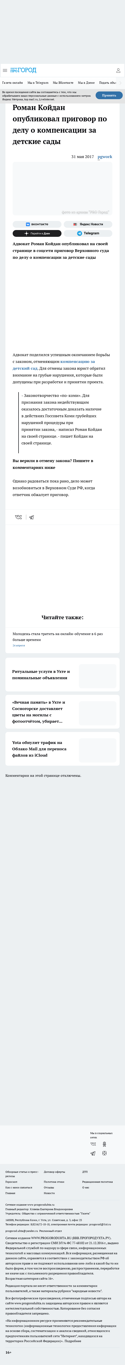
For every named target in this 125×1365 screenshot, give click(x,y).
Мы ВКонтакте (63, 83)
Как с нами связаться (18, 1187)
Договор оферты (54, 1171)
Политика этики (54, 1181)
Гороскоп (11, 1181)
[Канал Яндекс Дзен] (37, 233)
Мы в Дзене (86, 83)
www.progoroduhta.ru (40, 1204)
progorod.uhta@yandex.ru (22, 1231)
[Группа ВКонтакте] (37, 224)
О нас (85, 1187)
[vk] (19, 517)
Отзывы (49, 1187)
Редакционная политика (97, 1181)
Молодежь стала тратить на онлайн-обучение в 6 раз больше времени (62, 639)
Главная (10, 1193)
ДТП (85, 1171)
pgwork (105, 156)
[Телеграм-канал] (88, 233)
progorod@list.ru (100, 1224)
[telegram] (33, 517)
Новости (49, 1193)
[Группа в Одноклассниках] (104, 1144)
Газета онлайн (12, 83)
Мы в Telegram (38, 83)
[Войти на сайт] (118, 70)
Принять (109, 95)
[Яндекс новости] (88, 224)
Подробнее (73, 1341)
